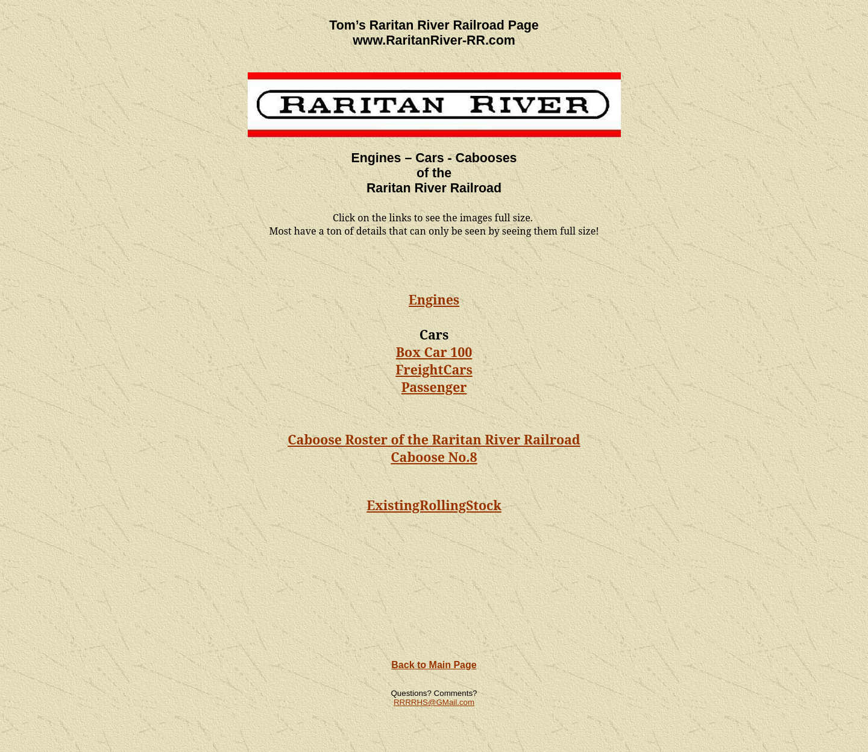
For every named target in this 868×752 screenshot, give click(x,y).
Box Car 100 (434, 352)
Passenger (434, 387)
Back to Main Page (433, 665)
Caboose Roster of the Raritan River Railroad (434, 439)
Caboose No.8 (434, 457)
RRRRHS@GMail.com (434, 702)
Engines (434, 299)
